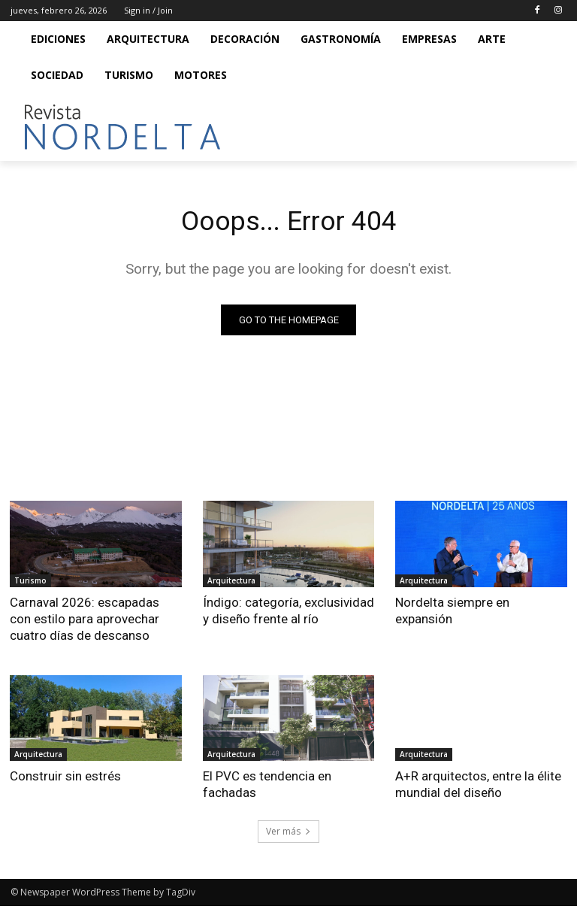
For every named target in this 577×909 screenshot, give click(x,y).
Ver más (288, 834)
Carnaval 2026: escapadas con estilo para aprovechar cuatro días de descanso (84, 621)
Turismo (30, 582)
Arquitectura (231, 582)
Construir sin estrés (65, 778)
